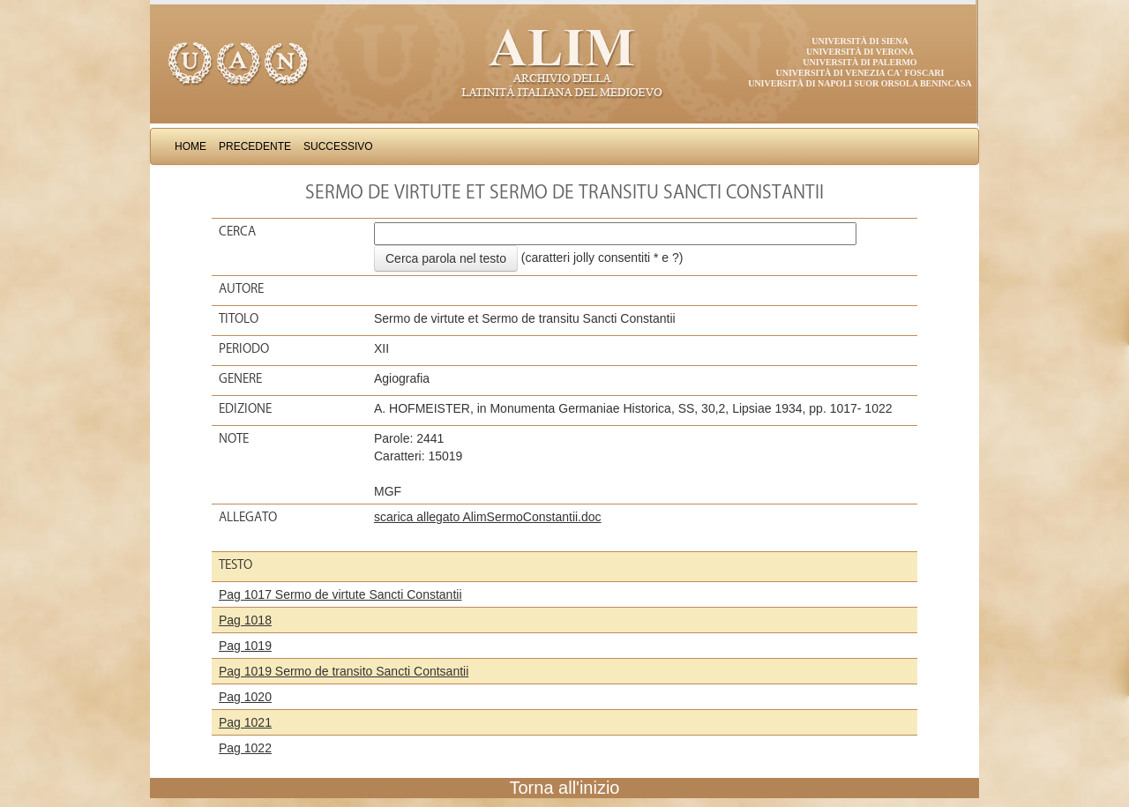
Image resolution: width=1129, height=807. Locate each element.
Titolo (238, 318)
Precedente (255, 146)
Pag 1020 (245, 697)
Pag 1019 (245, 646)
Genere (240, 378)
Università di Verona (860, 51)
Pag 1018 (245, 620)
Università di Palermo (859, 62)
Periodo (244, 348)
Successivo (338, 146)
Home (190, 146)
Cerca (237, 231)
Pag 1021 (245, 722)
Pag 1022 (245, 748)
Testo (235, 564)
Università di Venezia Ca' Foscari (860, 73)
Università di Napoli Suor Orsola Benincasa (860, 83)
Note (234, 438)
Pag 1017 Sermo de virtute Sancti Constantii (340, 594)
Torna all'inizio (565, 787)
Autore (241, 288)
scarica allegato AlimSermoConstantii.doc (488, 517)
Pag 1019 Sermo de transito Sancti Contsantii (343, 671)
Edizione (245, 408)
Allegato (248, 517)
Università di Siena (859, 41)
